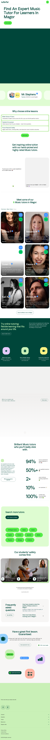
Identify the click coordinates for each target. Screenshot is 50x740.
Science (29, 540)
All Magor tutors (12, 530)
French (19, 535)
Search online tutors (6, 333)
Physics (10, 540)
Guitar (33, 530)
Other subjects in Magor (12, 517)
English (10, 535)
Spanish (29, 535)
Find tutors (3, 209)
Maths (38, 535)
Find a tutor (7, 23)
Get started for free (25, 644)
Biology (20, 540)
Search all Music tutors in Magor (25, 312)
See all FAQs (9, 615)
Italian (24, 530)
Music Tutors (10, 209)
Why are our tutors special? (8, 479)
